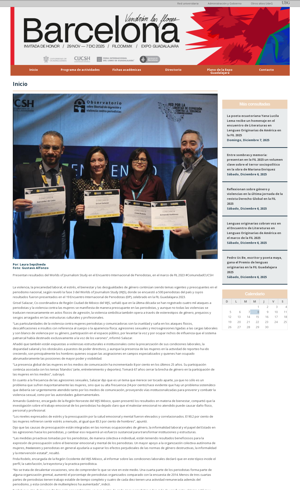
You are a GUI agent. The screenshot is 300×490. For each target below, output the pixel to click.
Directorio (173, 70)
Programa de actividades (80, 70)
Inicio (33, 70)
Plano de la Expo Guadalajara (220, 71)
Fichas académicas (126, 70)
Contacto (266, 70)
